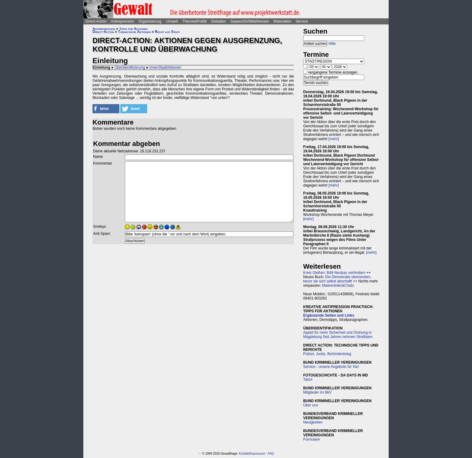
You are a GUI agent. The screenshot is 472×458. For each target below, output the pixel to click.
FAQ (271, 453)
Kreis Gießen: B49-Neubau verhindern (334, 273)
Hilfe (332, 44)
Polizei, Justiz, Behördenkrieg (327, 354)
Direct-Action (96, 21)
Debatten (218, 21)
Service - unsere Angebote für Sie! (331, 367)
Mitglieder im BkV (317, 392)
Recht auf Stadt (167, 32)
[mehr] (334, 139)
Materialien (283, 21)
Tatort (307, 379)
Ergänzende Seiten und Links (328, 315)
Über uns (310, 405)
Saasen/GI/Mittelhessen (249, 21)
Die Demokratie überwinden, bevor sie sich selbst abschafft (337, 279)
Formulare (311, 439)
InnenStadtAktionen (165, 67)
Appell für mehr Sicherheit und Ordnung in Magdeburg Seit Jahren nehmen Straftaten (337, 334)
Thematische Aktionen (134, 32)
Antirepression (122, 21)
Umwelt (172, 21)
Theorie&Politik (194, 21)
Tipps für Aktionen (133, 29)
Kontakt (244, 453)
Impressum (257, 453)
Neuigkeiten (312, 422)
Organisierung (149, 21)
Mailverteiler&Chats (338, 285)
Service (302, 21)
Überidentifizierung (129, 67)
